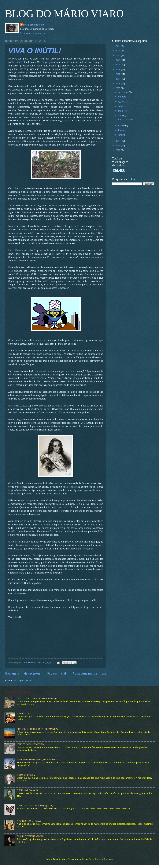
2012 (118, 150)
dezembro (123, 92)
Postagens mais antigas (89, 673)
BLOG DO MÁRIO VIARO (64, 13)
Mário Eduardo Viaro (33, 24)
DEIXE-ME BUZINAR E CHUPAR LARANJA (37, 698)
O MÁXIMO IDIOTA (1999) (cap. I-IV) (35, 805)
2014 (118, 140)
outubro (122, 96)
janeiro (122, 135)
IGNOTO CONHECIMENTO (30, 744)
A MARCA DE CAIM (26, 713)
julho (121, 106)
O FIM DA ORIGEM (26, 775)
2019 (118, 69)
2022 (118, 55)
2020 (118, 64)
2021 (118, 60)
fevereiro (123, 130)
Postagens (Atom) (23, 680)
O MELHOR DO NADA (27, 790)
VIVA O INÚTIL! (34, 51)
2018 (118, 74)
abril (120, 115)
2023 (118, 50)
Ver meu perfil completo (32, 33)
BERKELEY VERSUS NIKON (30, 836)
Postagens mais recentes (22, 673)
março (121, 125)
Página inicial (56, 673)
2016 (118, 83)
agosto (122, 101)
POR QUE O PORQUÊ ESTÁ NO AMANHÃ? (37, 729)
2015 (118, 88)
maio (121, 110)
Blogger (108, 859)
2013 (118, 145)
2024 (118, 46)
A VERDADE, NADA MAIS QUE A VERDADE (37, 759)
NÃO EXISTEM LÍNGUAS (29, 821)
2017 (118, 78)
